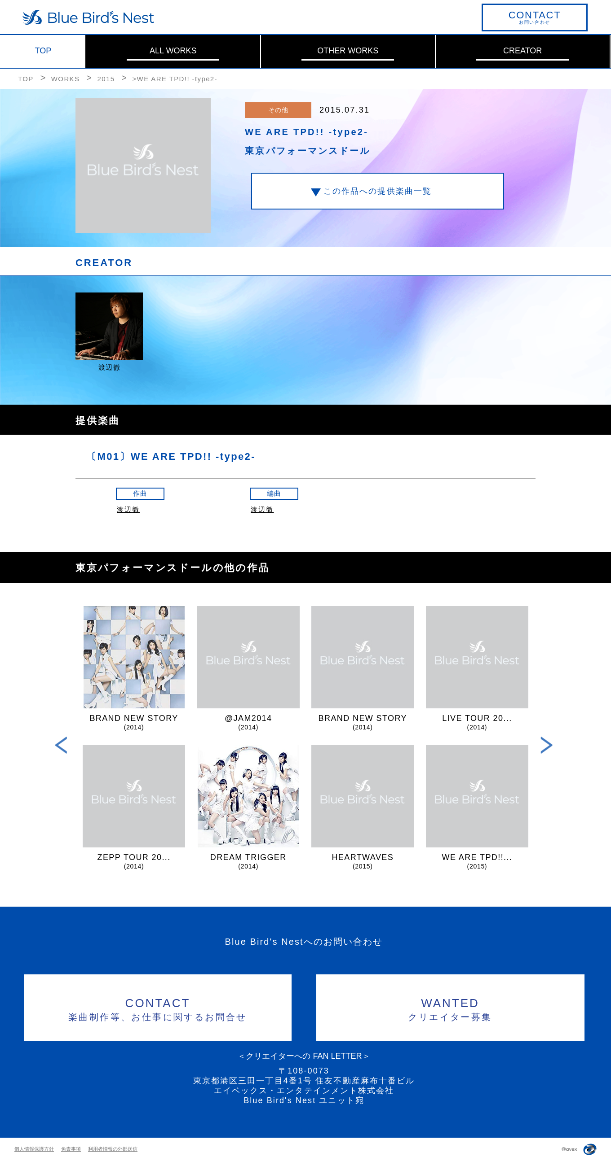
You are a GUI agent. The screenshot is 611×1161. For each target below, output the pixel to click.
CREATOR (522, 50)
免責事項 (71, 1149)
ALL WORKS (173, 50)
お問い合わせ (534, 17)
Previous (61, 745)
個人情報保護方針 (34, 1149)
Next (546, 745)
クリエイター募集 (450, 1008)
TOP (43, 50)
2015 (106, 79)
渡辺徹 (128, 509)
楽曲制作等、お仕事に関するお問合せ (158, 1008)
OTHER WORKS (347, 50)
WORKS (65, 79)
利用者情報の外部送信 (112, 1149)
